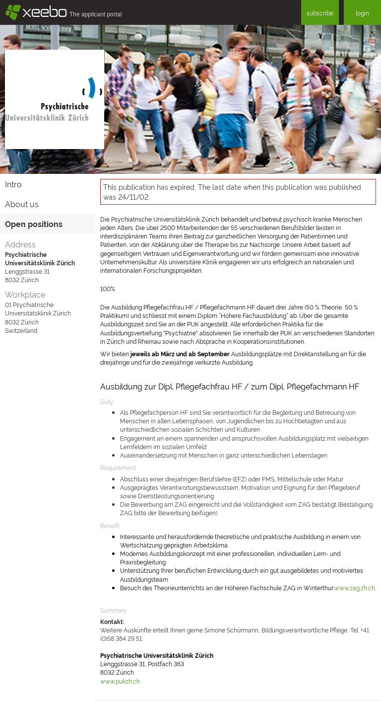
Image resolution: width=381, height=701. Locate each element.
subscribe (320, 12)
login (362, 12)
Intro (13, 183)
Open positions (34, 223)
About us (22, 203)
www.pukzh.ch (120, 681)
